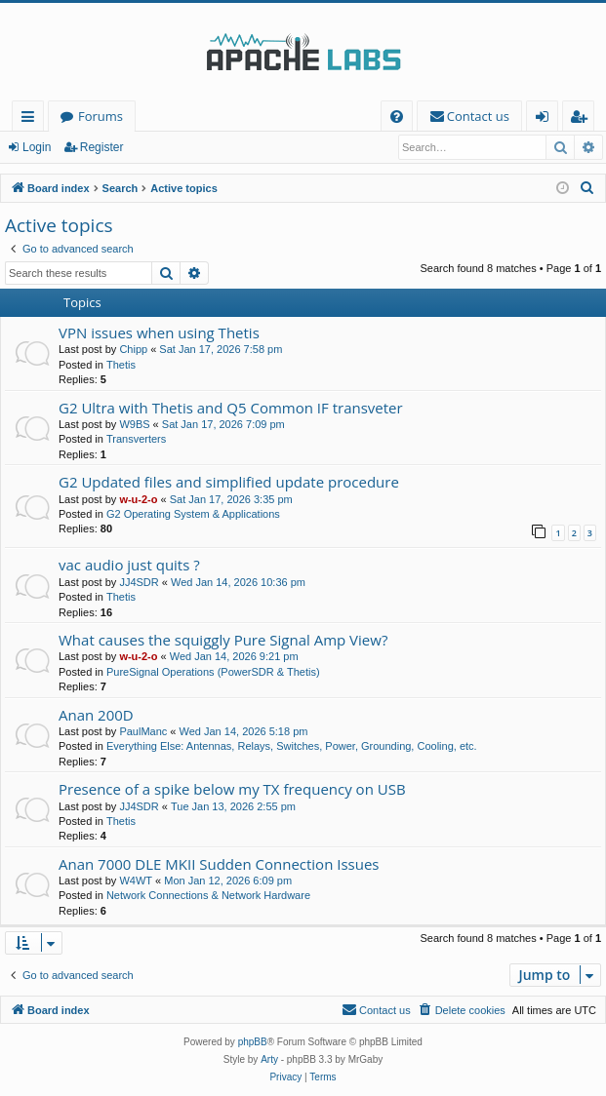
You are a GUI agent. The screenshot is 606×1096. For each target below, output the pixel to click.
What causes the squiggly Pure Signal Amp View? (223, 639)
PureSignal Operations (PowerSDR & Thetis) (213, 672)
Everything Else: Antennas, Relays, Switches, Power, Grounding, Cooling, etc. (291, 746)
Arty (269, 1059)
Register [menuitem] (582, 119)
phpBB (252, 1042)
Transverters (136, 439)
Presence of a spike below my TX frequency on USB (232, 789)
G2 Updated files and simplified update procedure (229, 481)
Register (102, 147)
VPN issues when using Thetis (159, 332)
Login (36, 147)
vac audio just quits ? (129, 564)
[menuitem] (397, 116)
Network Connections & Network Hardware (208, 895)
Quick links (31, 119)
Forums (100, 116)
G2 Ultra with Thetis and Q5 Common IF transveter (231, 407)
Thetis (121, 365)
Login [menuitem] (546, 119)
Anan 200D (96, 714)
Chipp (133, 349)
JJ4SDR (138, 582)
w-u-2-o (138, 499)
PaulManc (143, 731)
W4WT (135, 880)
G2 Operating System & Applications (193, 514)
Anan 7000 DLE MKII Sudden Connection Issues (219, 864)
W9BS (134, 424)
